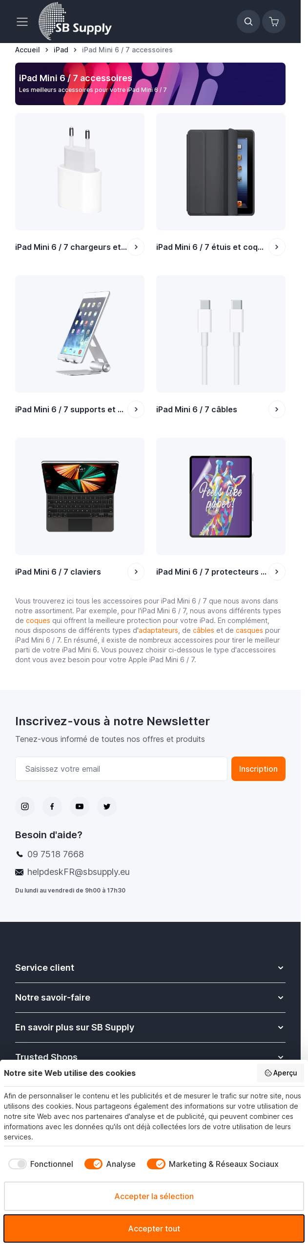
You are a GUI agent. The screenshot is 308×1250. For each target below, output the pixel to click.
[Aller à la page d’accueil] (27, 50)
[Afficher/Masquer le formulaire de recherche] (248, 21)
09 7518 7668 (55, 854)
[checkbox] (38, 1164)
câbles (204, 630)
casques (249, 630)
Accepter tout (154, 1228)
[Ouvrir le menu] (25, 21)
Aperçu (281, 1073)
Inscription (258, 769)
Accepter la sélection (154, 1196)
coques (38, 620)
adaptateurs (158, 630)
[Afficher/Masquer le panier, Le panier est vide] (274, 21)
